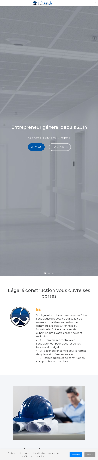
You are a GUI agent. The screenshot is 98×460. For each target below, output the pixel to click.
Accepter (76, 454)
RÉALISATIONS (60, 147)
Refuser (90, 454)
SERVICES (36, 147)
